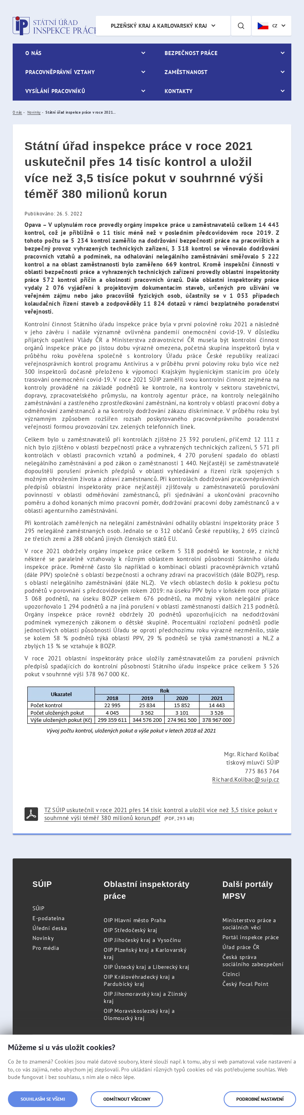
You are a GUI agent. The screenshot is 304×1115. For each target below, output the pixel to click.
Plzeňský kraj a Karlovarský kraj (159, 25)
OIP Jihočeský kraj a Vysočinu (142, 940)
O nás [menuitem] (33, 53)
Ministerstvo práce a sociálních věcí (249, 924)
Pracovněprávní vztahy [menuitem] (60, 72)
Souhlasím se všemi (43, 1099)
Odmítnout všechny (126, 1099)
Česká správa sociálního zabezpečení (252, 960)
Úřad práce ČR (241, 947)
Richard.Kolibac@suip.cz (245, 779)
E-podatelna (48, 918)
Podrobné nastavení (259, 1099)
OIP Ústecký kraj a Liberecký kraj (147, 966)
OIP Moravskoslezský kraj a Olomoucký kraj (139, 1014)
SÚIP (38, 908)
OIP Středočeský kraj (131, 930)
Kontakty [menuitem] (179, 91)
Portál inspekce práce (250, 937)
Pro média (45, 947)
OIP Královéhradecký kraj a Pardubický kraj (139, 980)
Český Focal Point (245, 984)
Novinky (43, 938)
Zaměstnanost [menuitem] (186, 72)
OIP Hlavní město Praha (135, 920)
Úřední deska (49, 928)
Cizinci (231, 974)
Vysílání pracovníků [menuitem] (55, 91)
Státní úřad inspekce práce (55, 26)
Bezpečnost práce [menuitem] (191, 53)
